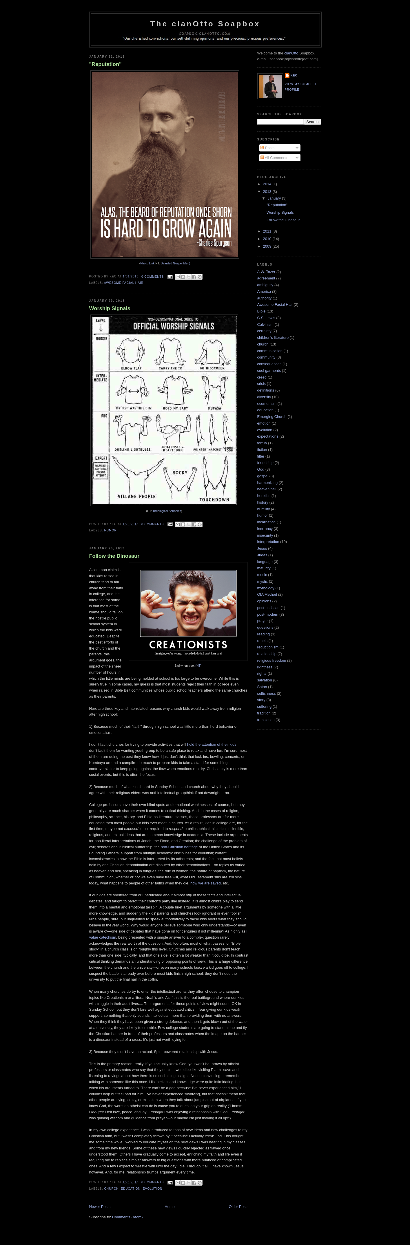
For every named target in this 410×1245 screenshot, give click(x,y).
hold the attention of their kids (211, 744)
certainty (264, 331)
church (111, 1188)
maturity (264, 568)
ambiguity (265, 285)
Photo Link (147, 263)
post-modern (267, 614)
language (265, 562)
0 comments (152, 276)
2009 (268, 246)
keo (294, 75)
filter (261, 456)
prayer (262, 621)
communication (270, 351)
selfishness (266, 693)
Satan (262, 687)
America (264, 291)
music (262, 575)
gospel (262, 476)
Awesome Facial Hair (123, 282)
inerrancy (265, 528)
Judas (262, 555)
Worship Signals (109, 308)
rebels (262, 641)
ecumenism (266, 403)
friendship (265, 462)
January (274, 198)
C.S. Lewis (266, 318)
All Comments (274, 158)
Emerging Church (272, 416)
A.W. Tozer (266, 272)
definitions (265, 390)
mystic (262, 581)
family (262, 443)
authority (264, 298)
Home (170, 1206)
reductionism (268, 647)
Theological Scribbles (166, 511)
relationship (267, 654)
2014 (268, 184)
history (262, 502)
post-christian (268, 608)
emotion (264, 423)
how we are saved (205, 883)
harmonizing (267, 482)
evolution (153, 1188)
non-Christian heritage (179, 847)
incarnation (266, 522)
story (261, 700)
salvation (264, 680)
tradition (264, 713)
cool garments (269, 370)
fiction (262, 449)
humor (110, 530)
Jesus (262, 548)
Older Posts (239, 1206)
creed (262, 377)
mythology (265, 588)
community (266, 357)
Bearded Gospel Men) (175, 263)
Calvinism (265, 324)
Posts (267, 148)
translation (266, 720)
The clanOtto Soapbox (205, 23)
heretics (264, 495)
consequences (269, 364)
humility (263, 509)
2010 (268, 239)
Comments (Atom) (127, 1217)
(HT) (199, 665)
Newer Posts (100, 1206)
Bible (261, 311)
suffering (264, 706)
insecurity (265, 535)
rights (262, 673)
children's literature (273, 337)
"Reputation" (105, 64)
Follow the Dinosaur (114, 556)
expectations (267, 436)
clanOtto (291, 53)
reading (263, 634)
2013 (268, 191)
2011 (268, 231)
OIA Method (267, 594)
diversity (264, 397)
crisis (261, 383)
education (131, 1188)
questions (265, 627)
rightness (265, 667)
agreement (266, 278)
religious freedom (271, 660)
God (261, 469)
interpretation (268, 542)
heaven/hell (267, 489)
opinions (264, 601)
